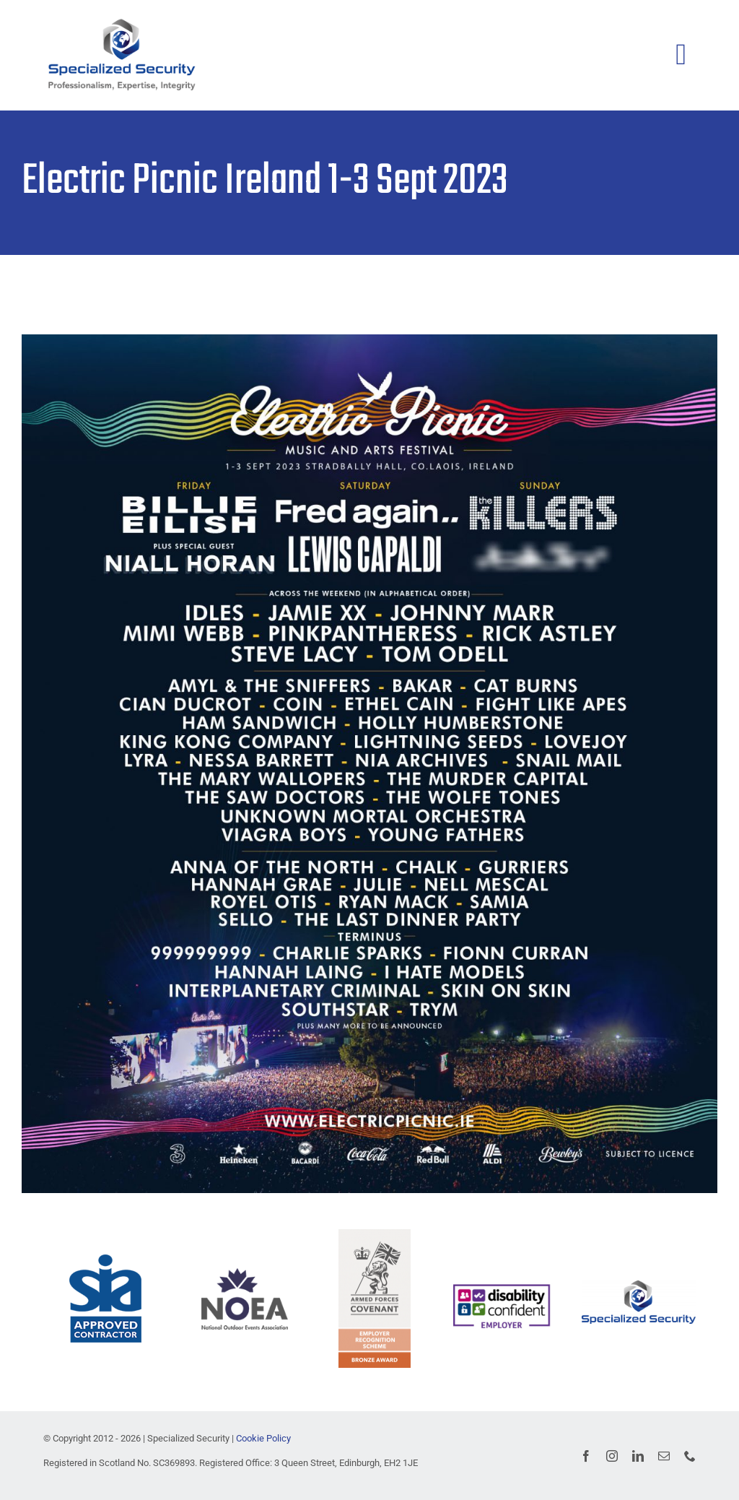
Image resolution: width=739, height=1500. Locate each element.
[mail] (664, 1456)
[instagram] (612, 1456)
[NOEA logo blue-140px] (244, 1273)
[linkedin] (638, 1456)
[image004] (501, 1286)
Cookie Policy (263, 1438)
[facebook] (586, 1456)
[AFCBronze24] (374, 1234)
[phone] (690, 1456)
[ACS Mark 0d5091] (105, 1260)
